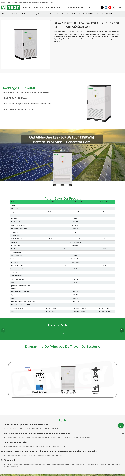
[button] (93, 7)
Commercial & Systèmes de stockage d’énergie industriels (32, 14)
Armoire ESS (55, 14)
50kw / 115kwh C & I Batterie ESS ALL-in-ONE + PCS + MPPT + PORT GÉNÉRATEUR (87, 14)
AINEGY (3, 14)
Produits (11, 14)
